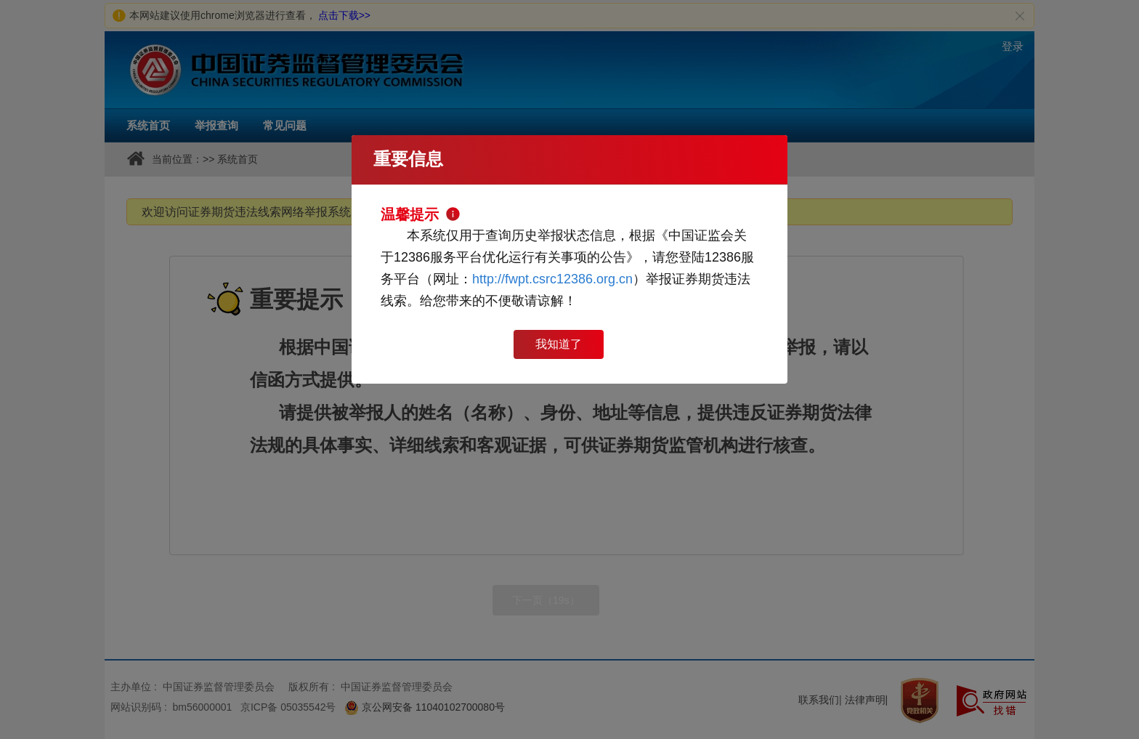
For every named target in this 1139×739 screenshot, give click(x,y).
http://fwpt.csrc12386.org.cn (552, 279)
